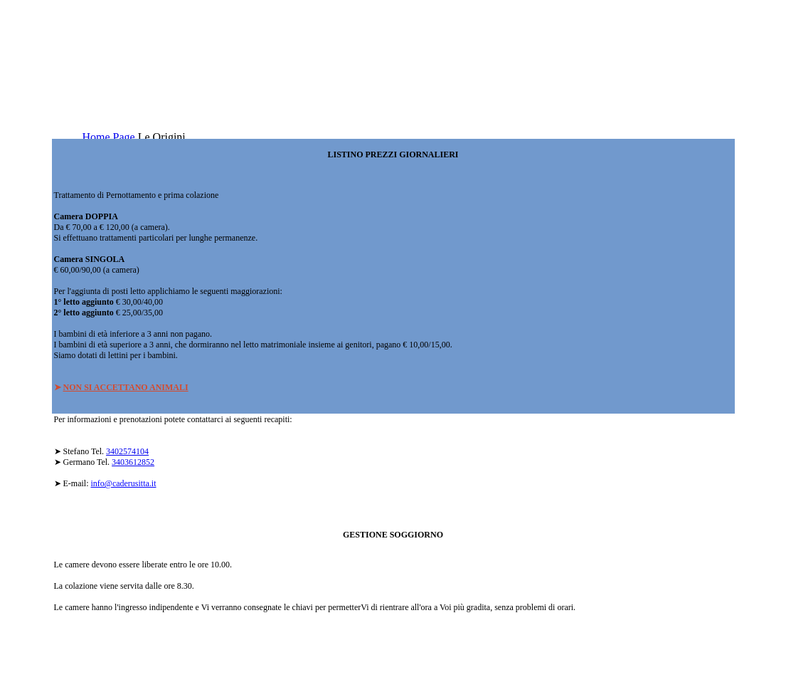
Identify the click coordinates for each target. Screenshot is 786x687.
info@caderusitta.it (123, 483)
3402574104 (127, 451)
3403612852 (133, 462)
